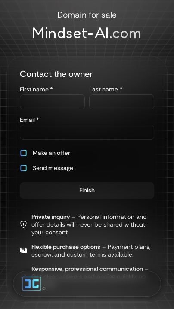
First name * (36, 89)
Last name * (105, 89)
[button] (52, 152)
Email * (29, 120)
